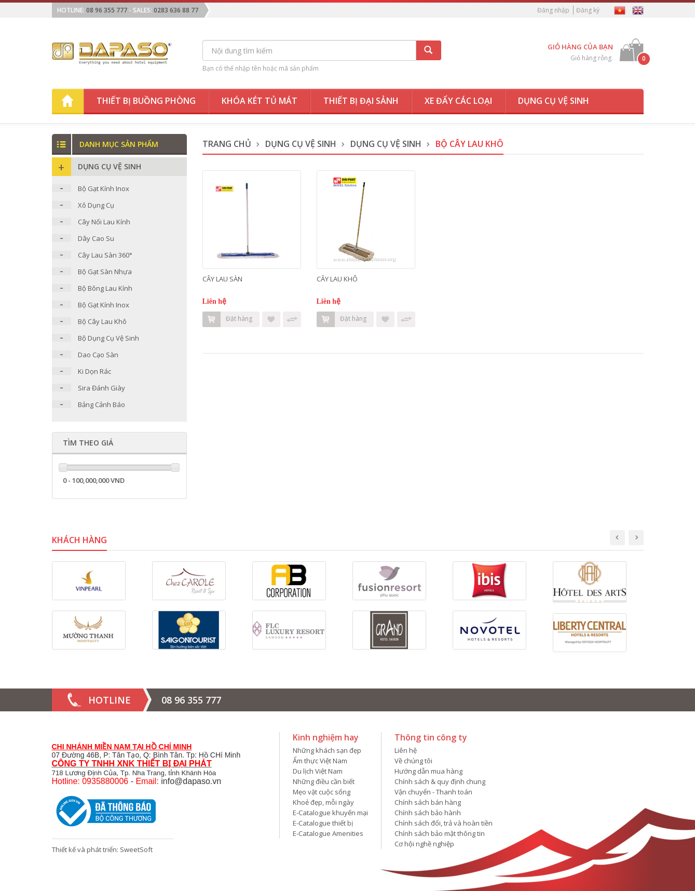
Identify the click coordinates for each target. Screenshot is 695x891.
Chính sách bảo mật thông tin (439, 833)
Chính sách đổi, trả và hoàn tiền (443, 823)
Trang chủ (226, 144)
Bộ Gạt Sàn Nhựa (105, 271)
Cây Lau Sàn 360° (105, 255)
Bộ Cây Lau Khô (102, 321)
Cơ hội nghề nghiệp (424, 843)
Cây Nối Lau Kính (104, 221)
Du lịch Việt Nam (318, 771)
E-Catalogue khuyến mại (330, 812)
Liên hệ (405, 750)
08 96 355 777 (106, 10)
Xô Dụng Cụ (96, 205)
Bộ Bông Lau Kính (105, 288)
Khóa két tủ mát (259, 100)
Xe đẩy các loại (458, 100)
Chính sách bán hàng (427, 802)
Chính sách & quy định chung (439, 781)
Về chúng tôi (413, 760)
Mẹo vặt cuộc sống (321, 792)
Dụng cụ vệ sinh (553, 100)
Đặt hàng (227, 319)
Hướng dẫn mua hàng (428, 771)
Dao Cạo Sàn (98, 354)
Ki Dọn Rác (94, 371)
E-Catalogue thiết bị (323, 823)
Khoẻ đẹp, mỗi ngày (323, 802)
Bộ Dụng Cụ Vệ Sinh (108, 338)
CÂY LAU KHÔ (337, 279)
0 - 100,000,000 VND (94, 480)
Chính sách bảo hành (427, 812)
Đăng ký (587, 10)
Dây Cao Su (96, 238)
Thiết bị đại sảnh (361, 100)
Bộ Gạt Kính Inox (103, 188)
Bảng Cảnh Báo (101, 404)
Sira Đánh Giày (101, 388)
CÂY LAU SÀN (222, 279)
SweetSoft (136, 849)
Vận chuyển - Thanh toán (433, 792)
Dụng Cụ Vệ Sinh (300, 144)
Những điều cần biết (324, 781)
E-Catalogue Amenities (328, 833)
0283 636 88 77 (176, 10)
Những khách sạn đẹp (327, 750)
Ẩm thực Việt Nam (320, 760)
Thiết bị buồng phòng (146, 100)
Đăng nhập (553, 10)
